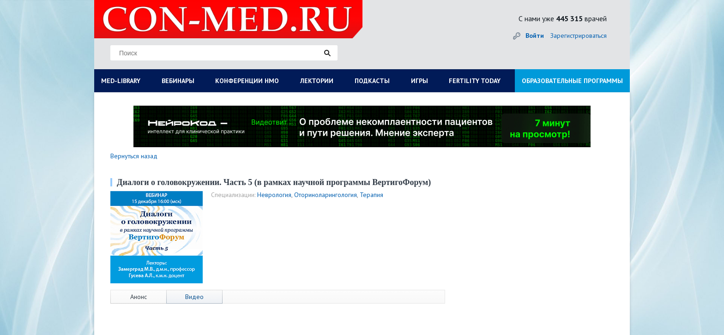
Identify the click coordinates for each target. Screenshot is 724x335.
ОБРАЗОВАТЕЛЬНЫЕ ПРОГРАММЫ (572, 81)
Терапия (371, 195)
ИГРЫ (419, 81)
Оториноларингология (325, 195)
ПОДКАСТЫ (372, 81)
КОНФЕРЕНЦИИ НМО (247, 81)
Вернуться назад (133, 156)
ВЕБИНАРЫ (178, 81)
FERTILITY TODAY (475, 81)
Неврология (274, 195)
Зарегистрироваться (578, 35)
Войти (534, 35)
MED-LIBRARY (120, 81)
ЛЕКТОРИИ (316, 81)
